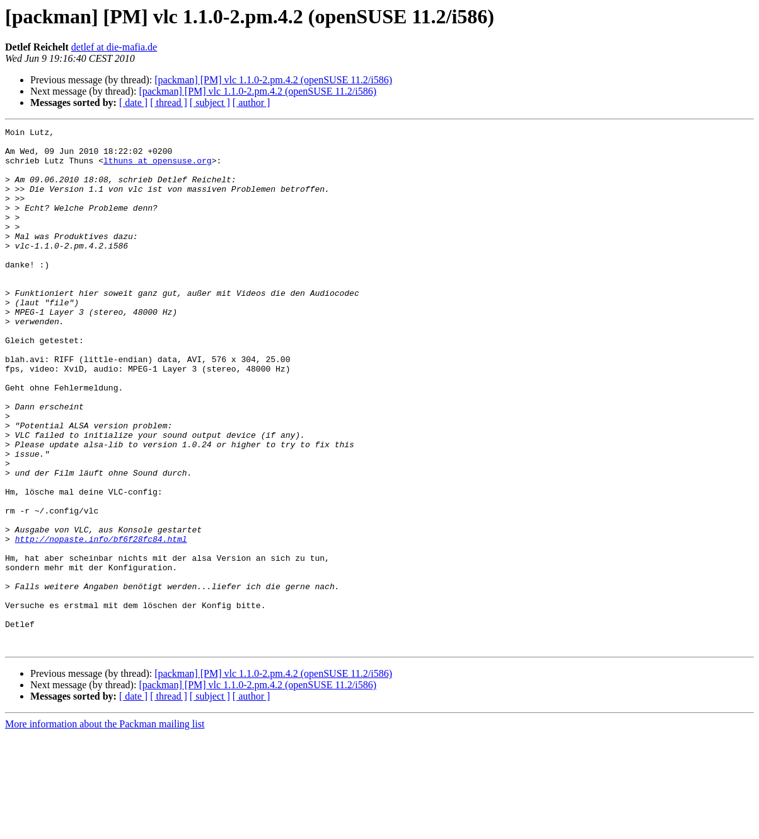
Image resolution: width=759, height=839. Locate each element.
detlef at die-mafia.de (114, 47)
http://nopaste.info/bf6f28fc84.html (101, 622)
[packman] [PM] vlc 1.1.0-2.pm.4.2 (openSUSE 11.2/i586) (273, 79)
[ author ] (251, 102)
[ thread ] (168, 102)
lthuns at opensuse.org (157, 167)
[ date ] (133, 102)
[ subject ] (210, 102)
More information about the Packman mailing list (104, 828)
